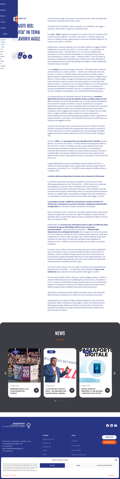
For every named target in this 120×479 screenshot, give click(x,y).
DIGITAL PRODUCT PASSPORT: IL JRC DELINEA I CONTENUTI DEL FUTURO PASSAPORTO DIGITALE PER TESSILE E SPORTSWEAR (92, 399)
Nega (78, 465)
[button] (116, 460)
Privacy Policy (13, 475)
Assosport (5, 17)
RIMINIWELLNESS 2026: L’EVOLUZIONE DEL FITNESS (19, 395)
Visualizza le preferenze (104, 465)
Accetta (52, 465)
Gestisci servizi (111, 475)
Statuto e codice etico (79, 455)
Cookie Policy (6, 475)
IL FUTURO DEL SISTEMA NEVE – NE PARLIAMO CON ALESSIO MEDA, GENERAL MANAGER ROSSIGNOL (56, 396)
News (16, 17)
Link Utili (74, 441)
